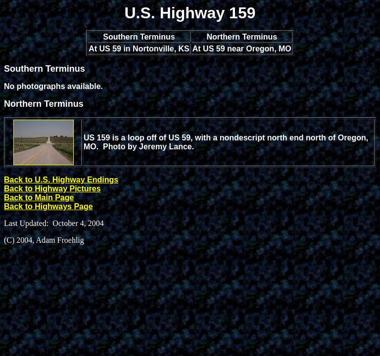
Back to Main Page (39, 197)
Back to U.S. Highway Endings (61, 180)
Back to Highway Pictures (52, 188)
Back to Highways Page (48, 206)
